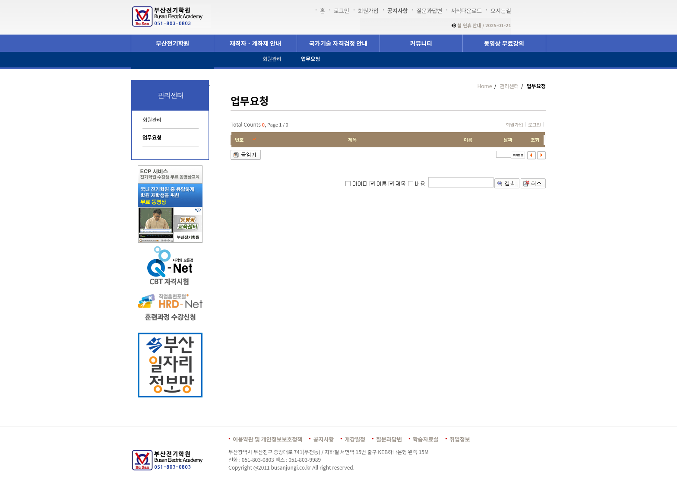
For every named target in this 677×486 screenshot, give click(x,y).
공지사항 (397, 10)
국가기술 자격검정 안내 (338, 43)
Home (485, 85)
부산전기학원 (172, 43)
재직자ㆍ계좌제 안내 (255, 43)
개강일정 (355, 439)
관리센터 (509, 85)
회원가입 (368, 10)
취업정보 (459, 439)
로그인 (341, 10)
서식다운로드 (466, 10)
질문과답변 (430, 10)
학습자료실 (426, 439)
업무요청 (151, 137)
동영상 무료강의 (504, 43)
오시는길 (500, 10)
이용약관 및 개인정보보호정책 (267, 439)
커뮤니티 (421, 43)
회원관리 (151, 119)
